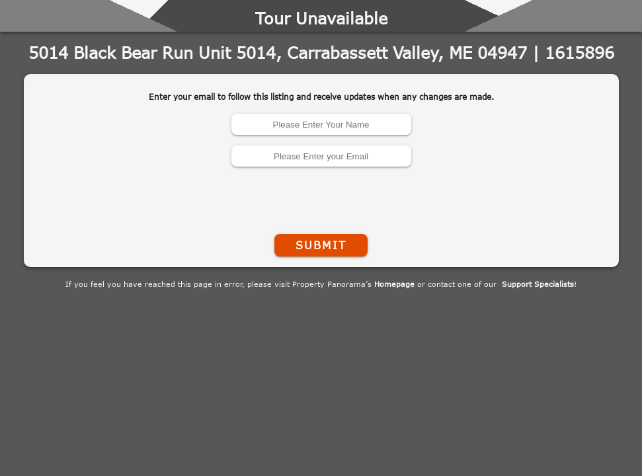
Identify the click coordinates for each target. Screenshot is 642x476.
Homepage (394, 284)
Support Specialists (538, 284)
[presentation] (321, 197)
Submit (321, 245)
